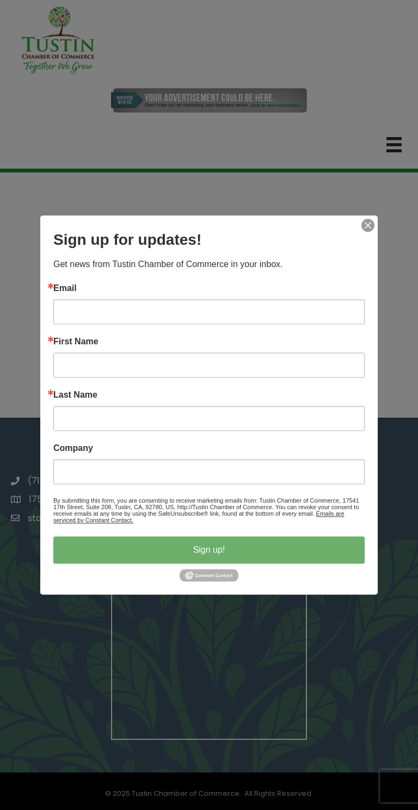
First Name (76, 341)
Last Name (75, 395)
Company (73, 448)
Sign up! (209, 549)
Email (65, 288)
